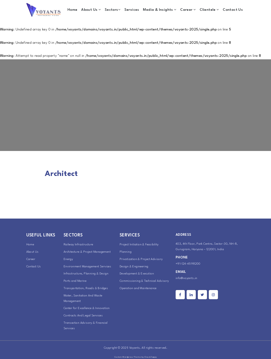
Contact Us (233, 10)
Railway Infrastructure (78, 244)
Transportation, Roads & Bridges (86, 288)
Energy (68, 259)
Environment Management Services (87, 266)
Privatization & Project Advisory (141, 259)
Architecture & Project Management (87, 251)
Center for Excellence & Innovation (87, 308)
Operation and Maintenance (138, 288)
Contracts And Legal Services (83, 315)
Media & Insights (159, 10)
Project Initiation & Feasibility (139, 244)
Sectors (113, 10)
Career (188, 10)
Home (72, 10)
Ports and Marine (75, 281)
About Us (91, 10)
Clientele (209, 10)
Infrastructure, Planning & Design (86, 273)
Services (131, 10)
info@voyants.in (186, 278)
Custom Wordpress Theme (127, 357)
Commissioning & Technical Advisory (144, 281)
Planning (125, 251)
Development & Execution (137, 273)
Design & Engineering (134, 266)
